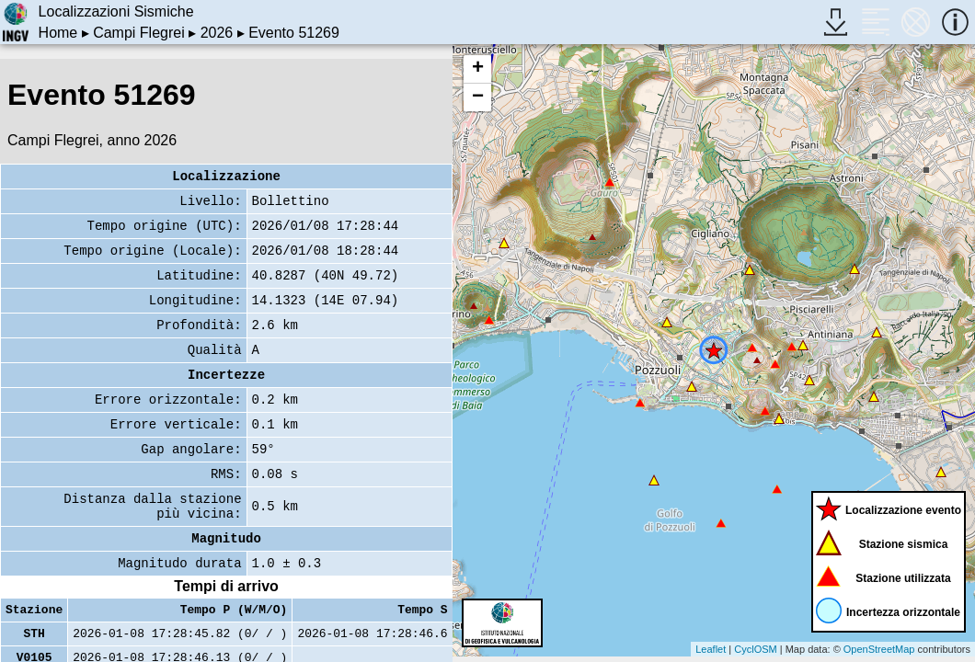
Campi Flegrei (139, 32)
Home (58, 32)
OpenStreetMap (879, 649)
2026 (217, 32)
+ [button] (478, 69)
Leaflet (710, 649)
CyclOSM (755, 649)
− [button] (478, 97)
